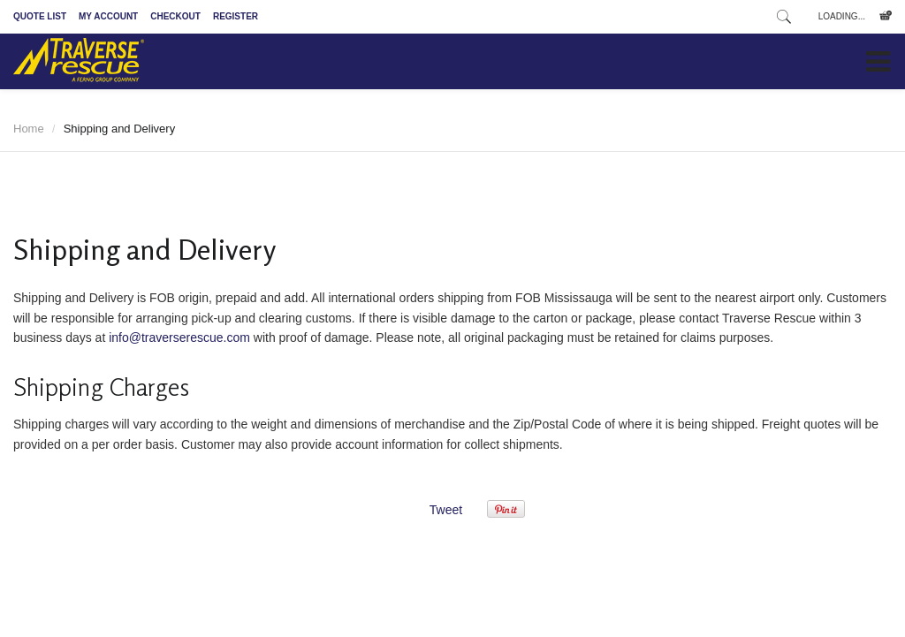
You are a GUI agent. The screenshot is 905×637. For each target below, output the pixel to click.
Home (28, 128)
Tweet (446, 510)
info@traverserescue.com (179, 337)
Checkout (175, 16)
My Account (108, 16)
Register (235, 16)
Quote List (39, 16)
